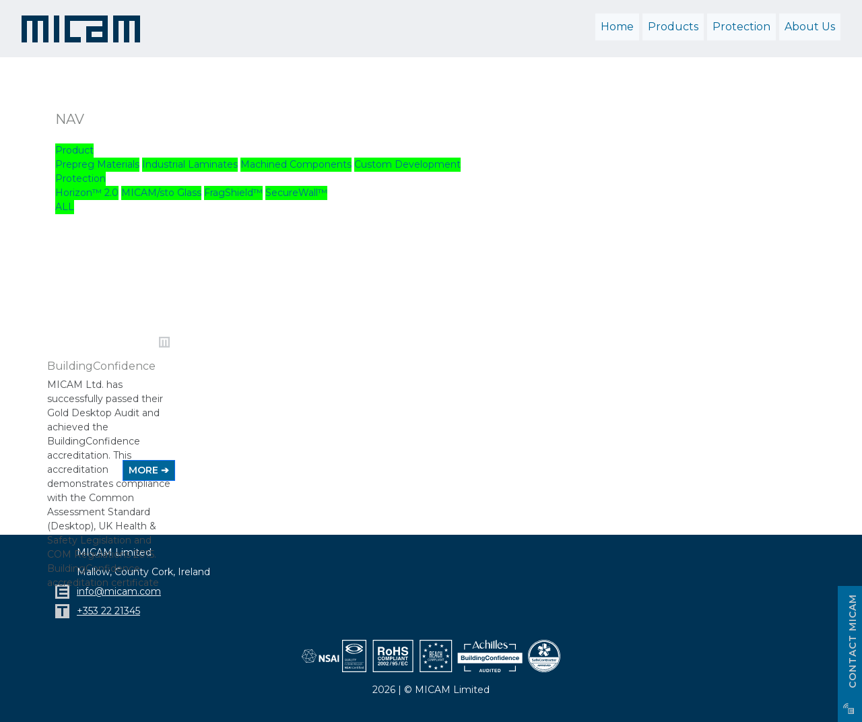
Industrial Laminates (190, 164)
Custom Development (407, 164)
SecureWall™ (296, 193)
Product (74, 150)
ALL (64, 207)
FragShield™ (233, 193)
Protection (80, 178)
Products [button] (673, 26)
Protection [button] (741, 26)
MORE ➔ (149, 470)
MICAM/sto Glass (161, 193)
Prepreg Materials (97, 164)
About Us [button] (810, 26)
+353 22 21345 (108, 611)
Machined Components (296, 164)
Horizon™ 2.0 (87, 193)
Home (617, 26)
